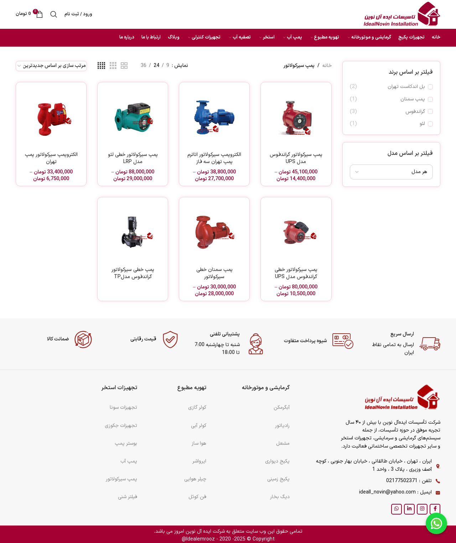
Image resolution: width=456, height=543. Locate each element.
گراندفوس (415, 111)
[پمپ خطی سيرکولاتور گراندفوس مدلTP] (133, 232)
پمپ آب (128, 461)
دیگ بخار (280, 497)
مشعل (283, 443)
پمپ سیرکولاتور (121, 479)
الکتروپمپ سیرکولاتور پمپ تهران (51, 158)
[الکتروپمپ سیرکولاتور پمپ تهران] (51, 117)
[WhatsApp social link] (396, 509)
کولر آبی (198, 425)
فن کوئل (197, 497)
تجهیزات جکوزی (121, 425)
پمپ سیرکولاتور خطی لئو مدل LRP (133, 158)
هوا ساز (199, 443)
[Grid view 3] (113, 66)
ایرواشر (199, 461)
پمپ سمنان (412, 99)
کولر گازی (197, 407)
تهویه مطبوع (191, 388)
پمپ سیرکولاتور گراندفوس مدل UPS (296, 158)
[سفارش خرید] (51, 66)
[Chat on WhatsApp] (436, 523)
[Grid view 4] (101, 66)
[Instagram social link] (422, 509)
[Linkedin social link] (409, 509)
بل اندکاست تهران (406, 86)
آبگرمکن (282, 407)
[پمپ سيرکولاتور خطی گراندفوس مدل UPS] (296, 232)
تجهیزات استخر (119, 388)
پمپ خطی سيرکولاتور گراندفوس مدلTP (133, 273)
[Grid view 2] (124, 66)
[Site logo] (402, 14)
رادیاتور (282, 425)
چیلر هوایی (195, 479)
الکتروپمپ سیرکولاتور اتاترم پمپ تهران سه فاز (214, 158)
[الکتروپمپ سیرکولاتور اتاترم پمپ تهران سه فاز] (214, 117)
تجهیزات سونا (123, 407)
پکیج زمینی (278, 479)
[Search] (54, 14)
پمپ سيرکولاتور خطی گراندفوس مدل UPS (296, 273)
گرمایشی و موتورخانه (266, 388)
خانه (327, 65)
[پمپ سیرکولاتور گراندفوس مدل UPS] (296, 117)
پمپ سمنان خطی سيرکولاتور (214, 273)
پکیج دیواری (277, 461)
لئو (422, 123)
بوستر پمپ (126, 443)
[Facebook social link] (435, 509)
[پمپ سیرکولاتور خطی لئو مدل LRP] (133, 117)
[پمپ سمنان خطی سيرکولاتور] (214, 232)
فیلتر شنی (127, 497)
